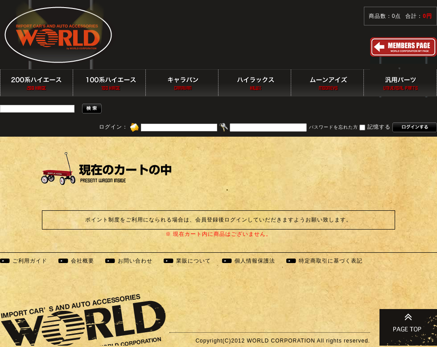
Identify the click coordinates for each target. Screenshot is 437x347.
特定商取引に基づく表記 (331, 261)
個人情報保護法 (255, 261)
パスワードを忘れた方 (333, 127)
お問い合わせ (135, 261)
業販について (193, 261)
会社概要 (82, 261)
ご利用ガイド (29, 261)
